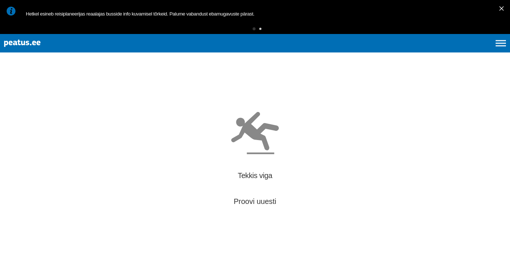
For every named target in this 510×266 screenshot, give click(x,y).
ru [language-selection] (481, 52)
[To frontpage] (42, 52)
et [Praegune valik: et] (422, 52)
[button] (242, 31)
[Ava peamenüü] (501, 52)
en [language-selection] (442, 52)
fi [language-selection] (461, 52)
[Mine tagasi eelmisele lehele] (11, 88)
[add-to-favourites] (164, 89)
